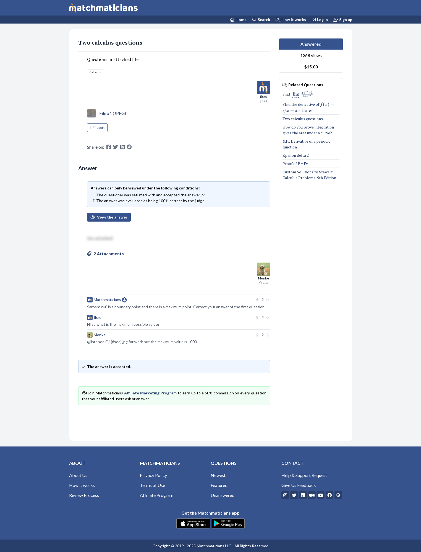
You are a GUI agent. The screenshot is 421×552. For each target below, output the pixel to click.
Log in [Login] (320, 19)
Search (261, 19)
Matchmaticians (110, 299)
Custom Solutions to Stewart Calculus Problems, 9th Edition (310, 174)
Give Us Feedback (298, 485)
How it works (291, 19)
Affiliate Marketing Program (150, 393)
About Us (78, 475)
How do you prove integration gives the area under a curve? (308, 129)
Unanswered (222, 495)
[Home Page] (238, 19)
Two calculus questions (110, 42)
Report (97, 127)
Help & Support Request (304, 475)
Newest (218, 475)
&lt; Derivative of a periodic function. (306, 144)
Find (298, 95)
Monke (100, 334)
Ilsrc (97, 317)
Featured (219, 485)
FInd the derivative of (311, 107)
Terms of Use (152, 485)
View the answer (108, 217)
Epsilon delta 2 (296, 155)
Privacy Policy (153, 475)
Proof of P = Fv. (295, 163)
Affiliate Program (156, 495)
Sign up (342, 19)
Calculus (95, 72)
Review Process (84, 495)
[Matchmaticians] (103, 8)
